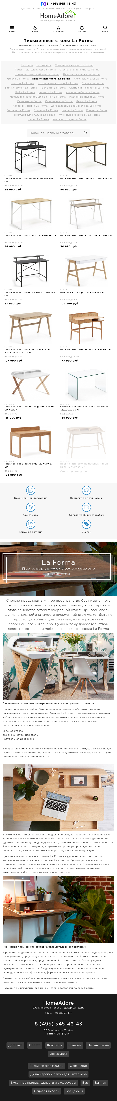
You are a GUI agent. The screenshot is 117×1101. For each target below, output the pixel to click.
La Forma (53, 45)
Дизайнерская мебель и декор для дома (58, 1004)
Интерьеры (90, 9)
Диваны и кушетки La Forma (81, 74)
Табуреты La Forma (53, 88)
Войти (35, 32)
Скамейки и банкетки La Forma (89, 88)
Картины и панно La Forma (30, 106)
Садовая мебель (46, 1091)
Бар (85, 1082)
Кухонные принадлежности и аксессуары (43, 1082)
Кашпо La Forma (38, 120)
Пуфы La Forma (25, 92)
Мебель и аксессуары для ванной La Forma (38, 97)
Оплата (37, 9)
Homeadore (25, 45)
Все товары (43, 65)
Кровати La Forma (50, 92)
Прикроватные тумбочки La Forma (37, 74)
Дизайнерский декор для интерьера (58, 1074)
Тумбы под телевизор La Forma (35, 70)
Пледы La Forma (96, 110)
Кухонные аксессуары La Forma (79, 115)
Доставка (26, 9)
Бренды (39, 45)
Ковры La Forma (72, 110)
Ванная (100, 1082)
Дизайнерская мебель (46, 1066)
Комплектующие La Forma (69, 120)
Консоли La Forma (22, 83)
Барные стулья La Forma (21, 88)
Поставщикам (98, 1045)
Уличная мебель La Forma (82, 92)
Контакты (54, 1045)
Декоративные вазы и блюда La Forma (76, 106)
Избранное (58, 32)
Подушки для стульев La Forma (34, 115)
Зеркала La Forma (18, 110)
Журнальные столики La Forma (58, 83)
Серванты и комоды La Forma (74, 65)
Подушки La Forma (46, 110)
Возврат (74, 1045)
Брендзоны (74, 1091)
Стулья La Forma (93, 83)
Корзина (82, 32)
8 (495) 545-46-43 (61, 4)
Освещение (79, 1066)
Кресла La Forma (18, 79)
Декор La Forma (86, 101)
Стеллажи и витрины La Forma (79, 70)
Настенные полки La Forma (87, 97)
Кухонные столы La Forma (91, 79)
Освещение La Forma (59, 101)
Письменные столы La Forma (79, 45)
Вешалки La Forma (29, 101)
